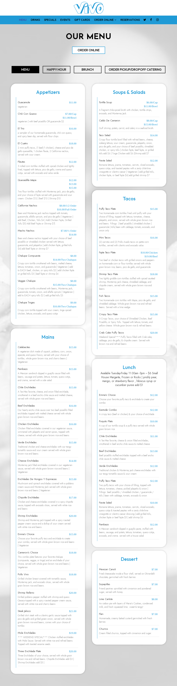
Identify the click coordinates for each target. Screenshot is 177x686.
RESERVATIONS (130, 19)
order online (89, 50)
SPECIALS (50, 19)
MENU (23, 19)
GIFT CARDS (82, 19)
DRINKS (35, 19)
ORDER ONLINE (105, 19)
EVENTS (65, 19)
